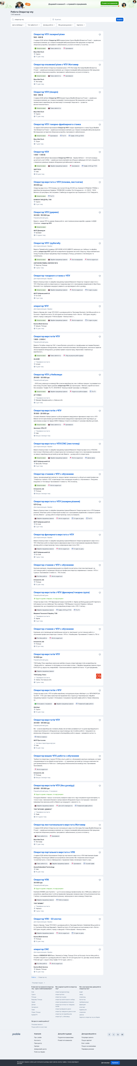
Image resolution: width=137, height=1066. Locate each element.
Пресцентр (38, 1043)
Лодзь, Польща (35, 1012)
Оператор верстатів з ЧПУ (47, 410)
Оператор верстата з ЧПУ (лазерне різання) (57, 501)
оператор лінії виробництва (63, 1014)
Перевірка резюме (88, 1049)
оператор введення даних (63, 1009)
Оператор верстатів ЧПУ (47, 336)
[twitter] (113, 1034)
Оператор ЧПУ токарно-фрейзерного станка (57, 124)
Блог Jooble (85, 1043)
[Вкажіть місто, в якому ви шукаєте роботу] (71, 19)
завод (81, 994)
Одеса (33, 994)
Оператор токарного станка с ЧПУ (52, 275)
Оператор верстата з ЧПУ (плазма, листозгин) (58, 182)
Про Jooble (38, 1037)
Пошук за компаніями (89, 1046)
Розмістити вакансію (110, 3)
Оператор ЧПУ (41, 152)
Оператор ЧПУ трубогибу (47, 243)
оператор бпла (59, 994)
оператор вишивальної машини (64, 1002)
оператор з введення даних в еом (65, 1011)
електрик (82, 1007)
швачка (81, 1014)
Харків (33, 1002)
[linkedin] (118, 1034)
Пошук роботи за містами (39, 1027)
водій (81, 992)
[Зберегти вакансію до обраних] (100, 35)
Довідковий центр (40, 1049)
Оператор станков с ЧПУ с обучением (54, 474)
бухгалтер (82, 999)
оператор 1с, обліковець (62, 1016)
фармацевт (82, 1004)
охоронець (82, 997)
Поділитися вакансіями (65, 1037)
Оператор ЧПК (41, 879)
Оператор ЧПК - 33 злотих (47, 919)
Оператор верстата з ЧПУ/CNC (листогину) (57, 443)
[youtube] (122, 1034)
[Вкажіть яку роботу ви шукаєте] (30, 19)
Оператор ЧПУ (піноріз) (46, 92)
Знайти (119, 19)
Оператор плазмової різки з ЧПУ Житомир (56, 64)
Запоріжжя (34, 1007)
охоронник (82, 1012)
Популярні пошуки (38, 983)
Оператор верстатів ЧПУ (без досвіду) (54, 785)
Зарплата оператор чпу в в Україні (89, 1017)
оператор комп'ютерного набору (65, 999)
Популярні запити (87, 1037)
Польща (33, 997)
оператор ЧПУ (41, 306)
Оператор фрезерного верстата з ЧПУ (54, 534)
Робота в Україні (39, 1052)
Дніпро (33, 1004)
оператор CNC (41, 949)
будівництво (83, 1009)
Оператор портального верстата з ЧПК (54, 852)
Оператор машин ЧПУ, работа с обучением (56, 756)
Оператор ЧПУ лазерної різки (49, 34)
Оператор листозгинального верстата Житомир (59, 824)
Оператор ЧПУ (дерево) (46, 212)
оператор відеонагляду (62, 992)
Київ (32, 992)
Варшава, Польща (36, 999)
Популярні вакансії (37, 1024)
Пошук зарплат (87, 1040)
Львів (33, 1009)
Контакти (37, 1040)
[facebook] (109, 1034)
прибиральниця (84, 1002)
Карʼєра (36, 1046)
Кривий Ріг (34, 1014)
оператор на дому (60, 997)
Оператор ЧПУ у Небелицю (48, 374)
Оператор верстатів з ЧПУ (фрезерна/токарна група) (62, 592)
